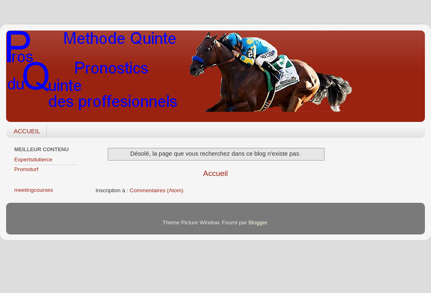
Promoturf (26, 169)
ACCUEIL (27, 131)
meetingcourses (33, 190)
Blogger (257, 222)
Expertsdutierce (33, 159)
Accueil (215, 173)
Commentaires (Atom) (156, 190)
